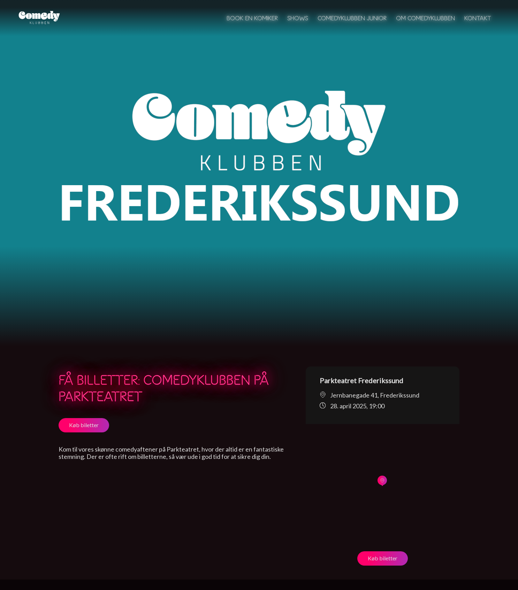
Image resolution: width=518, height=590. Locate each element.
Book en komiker (252, 18)
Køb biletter (84, 425)
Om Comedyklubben (425, 18)
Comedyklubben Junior (352, 18)
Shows (297, 18)
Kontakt (477, 18)
